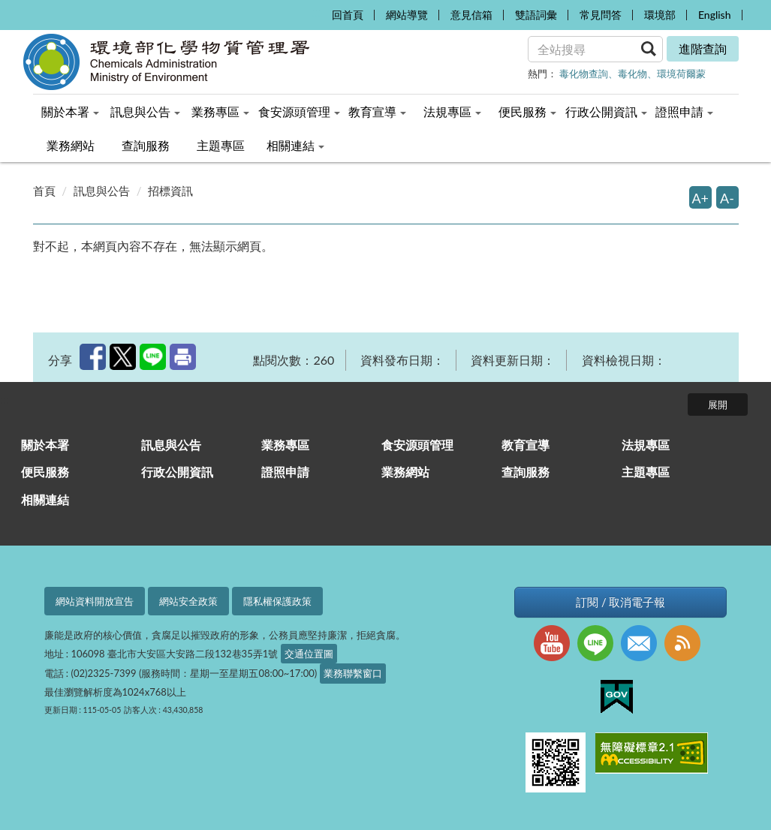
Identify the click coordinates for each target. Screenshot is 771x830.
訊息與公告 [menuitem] (145, 111)
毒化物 (632, 74)
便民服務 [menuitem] (527, 111)
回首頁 (347, 14)
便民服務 (45, 472)
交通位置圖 (309, 654)
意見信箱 (471, 14)
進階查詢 (703, 48)
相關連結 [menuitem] (295, 145)
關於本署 (45, 445)
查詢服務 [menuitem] (146, 145)
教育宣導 (525, 445)
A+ (700, 198)
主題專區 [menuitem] (221, 145)
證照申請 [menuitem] (684, 111)
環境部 (660, 14)
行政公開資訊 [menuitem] (606, 111)
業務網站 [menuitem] (71, 145)
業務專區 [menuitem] (220, 111)
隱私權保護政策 (277, 601)
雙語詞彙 (536, 14)
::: (316, 12)
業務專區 (285, 445)
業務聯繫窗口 (353, 673)
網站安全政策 (188, 601)
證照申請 (285, 472)
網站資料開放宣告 (95, 601)
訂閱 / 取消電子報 (620, 602)
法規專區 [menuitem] (452, 111)
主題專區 (646, 472)
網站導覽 (407, 14)
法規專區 (646, 445)
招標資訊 (170, 190)
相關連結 (45, 499)
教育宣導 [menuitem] (377, 111)
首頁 (44, 190)
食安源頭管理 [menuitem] (299, 111)
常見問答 (601, 14)
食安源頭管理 (417, 445)
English (714, 14)
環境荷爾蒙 (681, 74)
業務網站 (405, 472)
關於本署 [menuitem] (70, 111)
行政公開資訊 (177, 472)
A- (727, 198)
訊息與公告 (102, 190)
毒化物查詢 (583, 74)
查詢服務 (525, 472)
